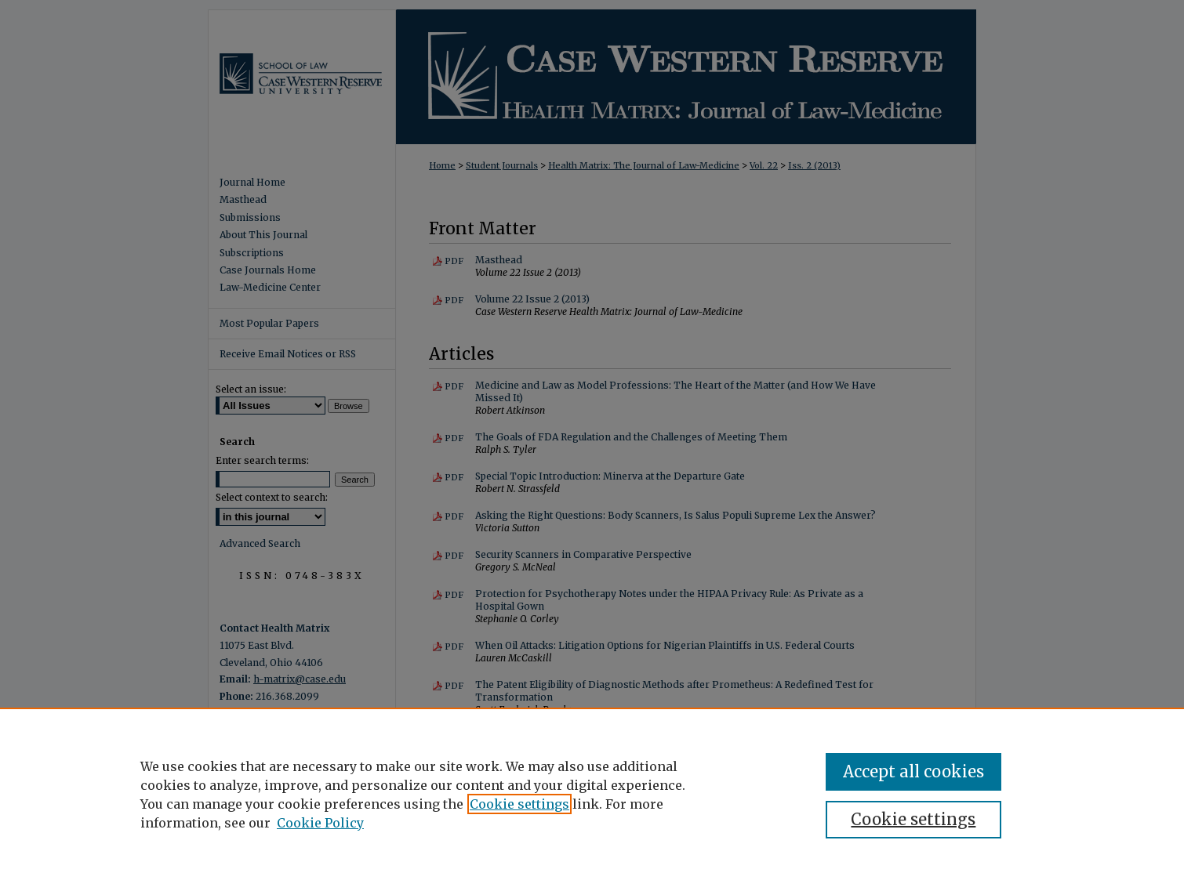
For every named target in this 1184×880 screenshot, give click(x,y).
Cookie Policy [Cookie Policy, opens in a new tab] (320, 823)
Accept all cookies (913, 771)
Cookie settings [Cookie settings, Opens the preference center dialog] (913, 819)
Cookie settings (519, 804)
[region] (592, 794)
